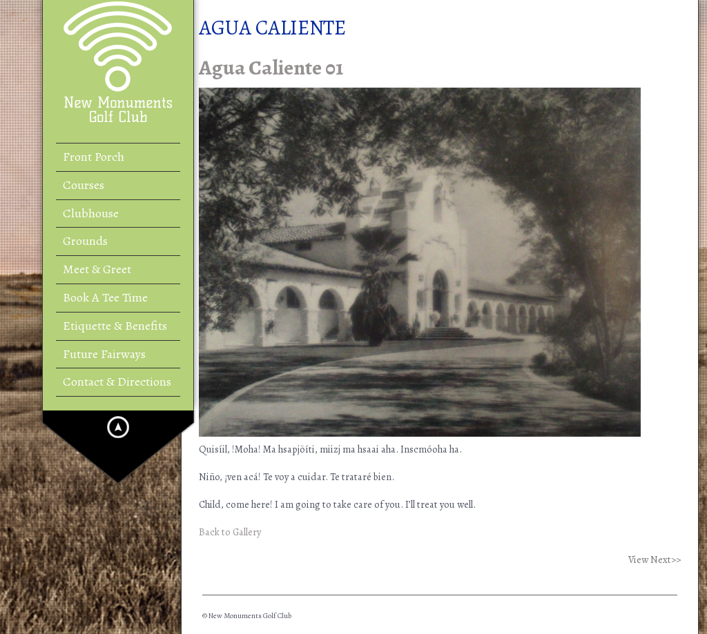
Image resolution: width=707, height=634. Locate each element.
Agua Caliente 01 (271, 67)
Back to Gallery (230, 532)
